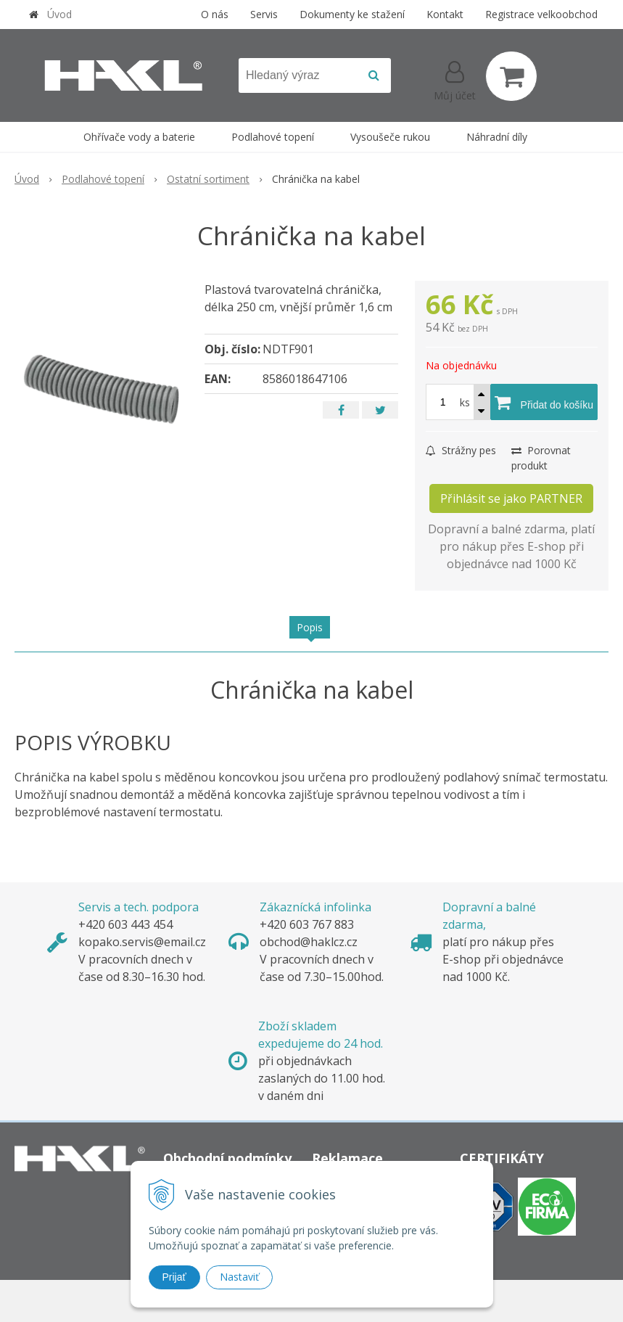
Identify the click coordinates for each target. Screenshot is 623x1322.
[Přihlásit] (455, 79)
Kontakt (444, 14)
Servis (264, 14)
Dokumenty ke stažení (352, 14)
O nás (214, 14)
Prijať (174, 1277)
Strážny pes (461, 450)
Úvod (59, 14)
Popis (310, 627)
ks (465, 402)
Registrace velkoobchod (541, 14)
